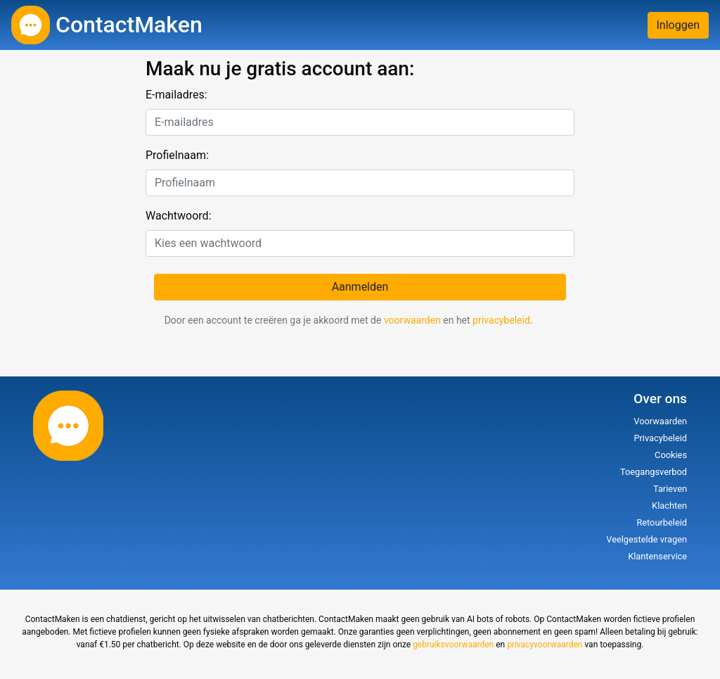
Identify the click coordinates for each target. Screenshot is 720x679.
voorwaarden (412, 320)
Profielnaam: (177, 155)
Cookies (671, 455)
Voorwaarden (660, 421)
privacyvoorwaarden (544, 644)
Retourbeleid (661, 522)
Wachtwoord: (179, 215)
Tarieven (670, 488)
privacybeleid (501, 320)
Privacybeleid (660, 438)
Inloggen (678, 25)
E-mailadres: (176, 94)
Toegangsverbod (653, 472)
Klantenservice (657, 556)
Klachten (669, 505)
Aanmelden (360, 286)
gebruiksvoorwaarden (453, 644)
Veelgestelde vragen (646, 539)
